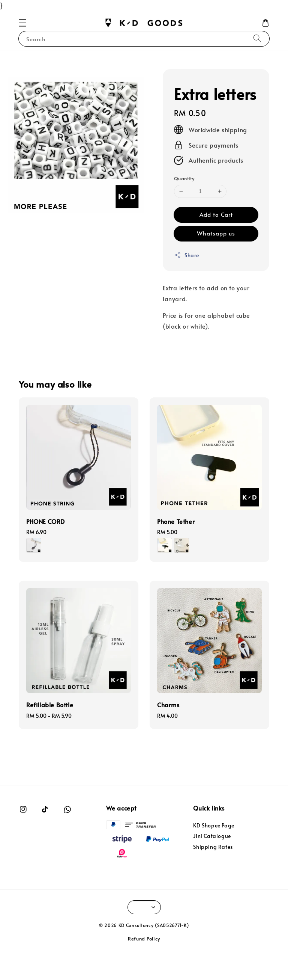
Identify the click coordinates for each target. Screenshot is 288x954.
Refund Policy (144, 938)
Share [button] (186, 255)
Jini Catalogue (212, 835)
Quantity (184, 178)
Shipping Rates (212, 846)
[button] (22, 23)
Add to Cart (216, 214)
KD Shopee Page (213, 825)
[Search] (257, 38)
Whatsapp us (216, 233)
